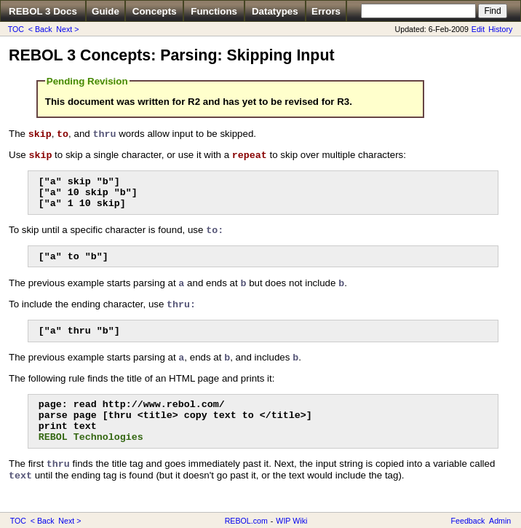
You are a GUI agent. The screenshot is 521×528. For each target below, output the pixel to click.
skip (40, 134)
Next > (67, 29)
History (500, 29)
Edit (478, 29)
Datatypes (275, 11)
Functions (214, 11)
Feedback (468, 520)
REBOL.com (246, 520)
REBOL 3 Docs (43, 11)
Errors (326, 11)
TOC (16, 29)
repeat (249, 155)
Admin (500, 520)
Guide (105, 11)
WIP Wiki (291, 520)
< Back (40, 29)
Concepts (154, 11)
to (62, 134)
